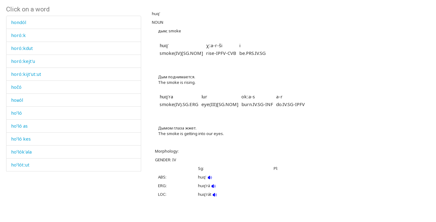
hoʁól (17, 100)
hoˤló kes (21, 139)
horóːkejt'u (23, 61)
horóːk (18, 35)
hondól (18, 22)
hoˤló (16, 113)
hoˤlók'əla (21, 152)
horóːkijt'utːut (26, 74)
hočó (16, 87)
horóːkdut (22, 48)
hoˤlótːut (20, 165)
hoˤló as (19, 126)
